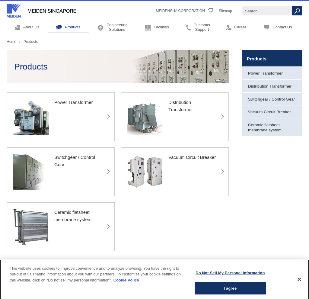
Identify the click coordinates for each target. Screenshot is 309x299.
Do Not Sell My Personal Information (230, 274)
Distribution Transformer (269, 86)
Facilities (161, 27)
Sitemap (225, 11)
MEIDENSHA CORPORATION (180, 11)
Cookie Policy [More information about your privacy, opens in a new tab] (126, 282)
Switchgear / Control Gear (271, 99)
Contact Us (282, 27)
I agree (230, 290)
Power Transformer (265, 73)
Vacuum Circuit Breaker (269, 112)
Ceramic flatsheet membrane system (265, 127)
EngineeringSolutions (117, 27)
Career (240, 27)
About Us (31, 27)
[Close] (299, 281)
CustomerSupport (201, 27)
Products (72, 27)
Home (11, 42)
